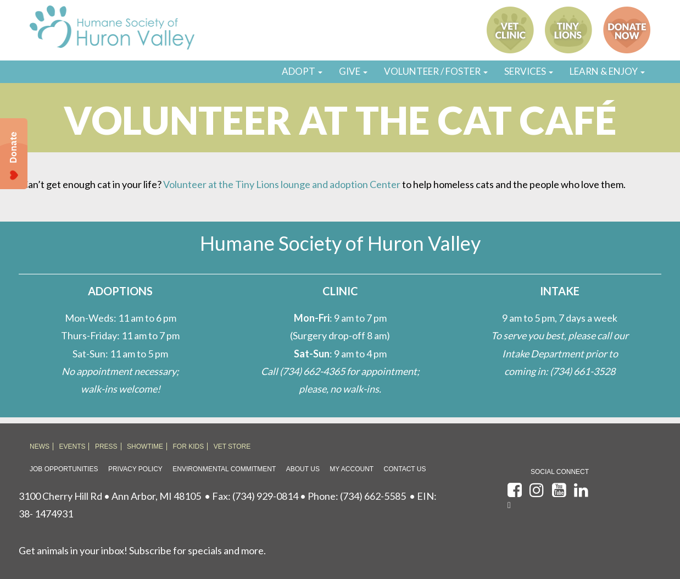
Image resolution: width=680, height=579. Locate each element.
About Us (303, 469)
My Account (352, 469)
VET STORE (232, 446)
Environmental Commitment (224, 469)
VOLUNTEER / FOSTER (436, 71)
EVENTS (72, 446)
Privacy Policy (135, 469)
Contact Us (405, 469)
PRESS (106, 446)
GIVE (353, 71)
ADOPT (302, 71)
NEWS (39, 446)
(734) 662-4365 (312, 371)
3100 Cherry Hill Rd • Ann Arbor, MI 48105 (110, 496)
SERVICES (528, 71)
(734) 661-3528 (582, 371)
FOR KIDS (188, 446)
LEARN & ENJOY (607, 71)
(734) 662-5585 (373, 496)
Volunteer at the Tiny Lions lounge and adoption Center (281, 184)
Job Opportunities (64, 469)
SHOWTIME (145, 446)
